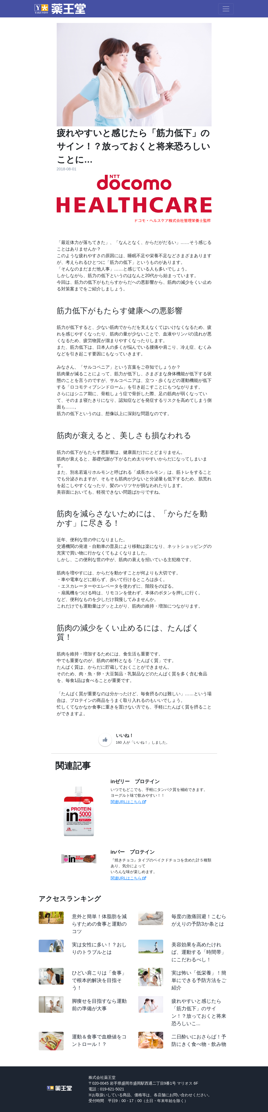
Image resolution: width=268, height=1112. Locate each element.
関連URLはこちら (129, 802)
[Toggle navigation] (226, 8)
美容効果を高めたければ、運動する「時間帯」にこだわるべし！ (198, 952)
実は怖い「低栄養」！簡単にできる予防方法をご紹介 (198, 980)
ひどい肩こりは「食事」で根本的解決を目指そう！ (99, 980)
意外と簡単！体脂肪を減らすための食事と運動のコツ (99, 924)
